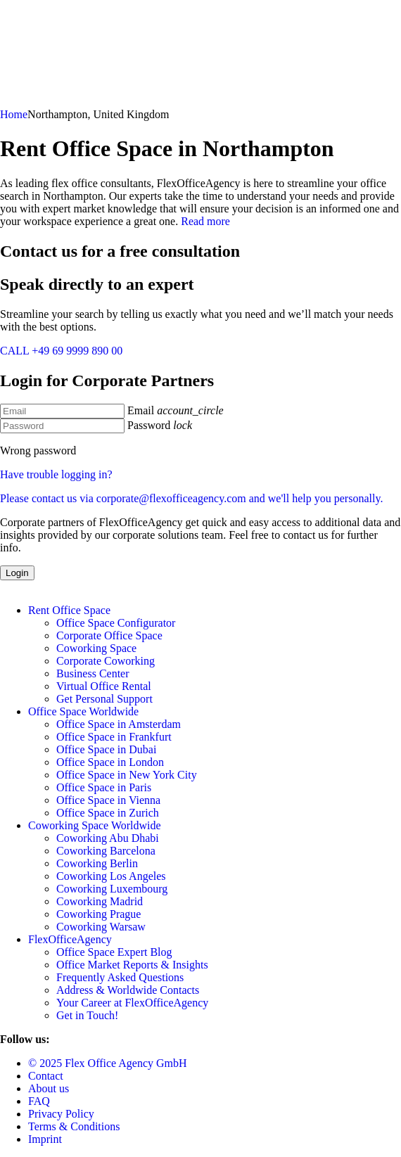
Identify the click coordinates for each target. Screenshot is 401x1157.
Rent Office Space (69, 610)
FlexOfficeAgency (70, 939)
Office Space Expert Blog (114, 952)
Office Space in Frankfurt (114, 737)
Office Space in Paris (103, 787)
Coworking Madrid (99, 901)
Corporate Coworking (105, 661)
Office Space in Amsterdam (118, 724)
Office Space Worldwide (83, 711)
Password (148, 425)
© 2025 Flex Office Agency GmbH (107, 1063)
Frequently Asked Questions (120, 977)
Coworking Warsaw (101, 927)
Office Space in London (110, 762)
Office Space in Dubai (106, 749)
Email (140, 410)
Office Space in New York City (126, 775)
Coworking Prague (98, 914)
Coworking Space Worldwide (94, 825)
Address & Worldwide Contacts (127, 990)
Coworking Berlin (97, 863)
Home (13, 114)
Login (17, 573)
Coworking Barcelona (105, 851)
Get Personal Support (104, 699)
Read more (205, 221)
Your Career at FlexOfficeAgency (132, 1003)
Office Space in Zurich (107, 813)
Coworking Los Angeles (111, 876)
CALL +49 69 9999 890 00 (61, 351)
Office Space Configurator (115, 623)
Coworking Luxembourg (111, 889)
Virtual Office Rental (103, 686)
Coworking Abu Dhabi (107, 838)
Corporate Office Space (109, 635)
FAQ (39, 1101)
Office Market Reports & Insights (132, 965)
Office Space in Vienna (108, 800)
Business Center (92, 673)
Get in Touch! (87, 1015)
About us (48, 1088)
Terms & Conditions (74, 1126)
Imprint (45, 1139)
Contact (45, 1076)
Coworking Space (96, 648)
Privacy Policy (61, 1114)
